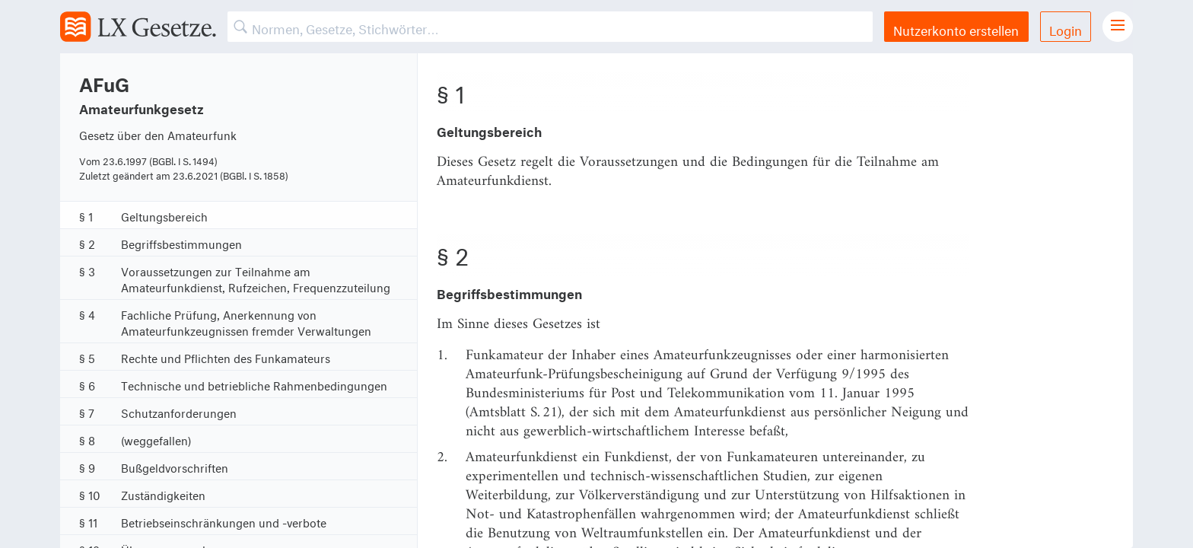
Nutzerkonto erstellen (956, 28)
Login (1065, 28)
